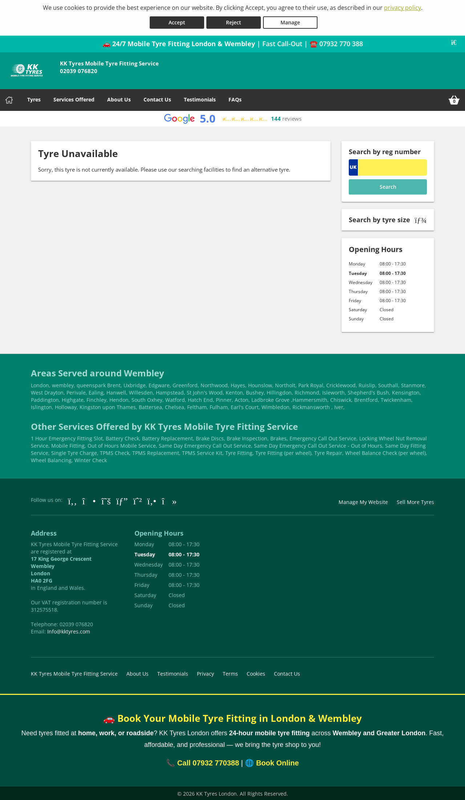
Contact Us (157, 98)
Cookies (256, 672)
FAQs (235, 98)
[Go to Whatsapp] (137, 499)
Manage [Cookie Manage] (290, 21)
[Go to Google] (122, 499)
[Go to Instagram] (89, 499)
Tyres (34, 98)
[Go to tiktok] (169, 499)
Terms (230, 672)
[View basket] (454, 99)
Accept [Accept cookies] (177, 21)
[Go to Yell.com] (151, 499)
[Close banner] (456, 41)
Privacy (205, 672)
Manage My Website (363, 500)
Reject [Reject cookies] (233, 21)
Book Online (277, 762)
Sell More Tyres (415, 500)
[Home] (9, 99)
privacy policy (402, 8)
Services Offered (73, 98)
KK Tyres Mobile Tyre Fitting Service (74, 672)
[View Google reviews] (232, 117)
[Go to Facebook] (72, 499)
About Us (119, 98)
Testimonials (200, 98)
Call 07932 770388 (208, 762)
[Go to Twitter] (106, 499)
